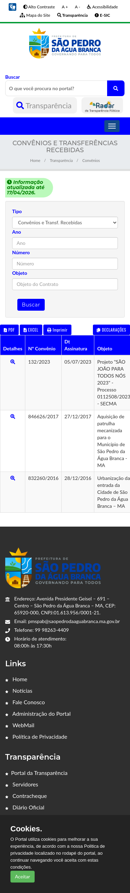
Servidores (21, 784)
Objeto (19, 273)
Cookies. (26, 828)
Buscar (65, 85)
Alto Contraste (39, 6)
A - (77, 6)
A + (65, 6)
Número (21, 252)
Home (35, 160)
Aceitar (22, 876)
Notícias (18, 690)
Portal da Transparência (36, 772)
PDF (9, 330)
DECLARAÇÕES (111, 330)
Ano (16, 232)
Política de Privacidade (36, 736)
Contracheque (26, 795)
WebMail (19, 725)
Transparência (44, 105)
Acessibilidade (102, 6)
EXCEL (31, 330)
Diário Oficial (24, 807)
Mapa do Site (35, 15)
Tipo (17, 211)
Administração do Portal (38, 713)
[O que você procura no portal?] (115, 88)
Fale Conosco (25, 702)
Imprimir (57, 330)
